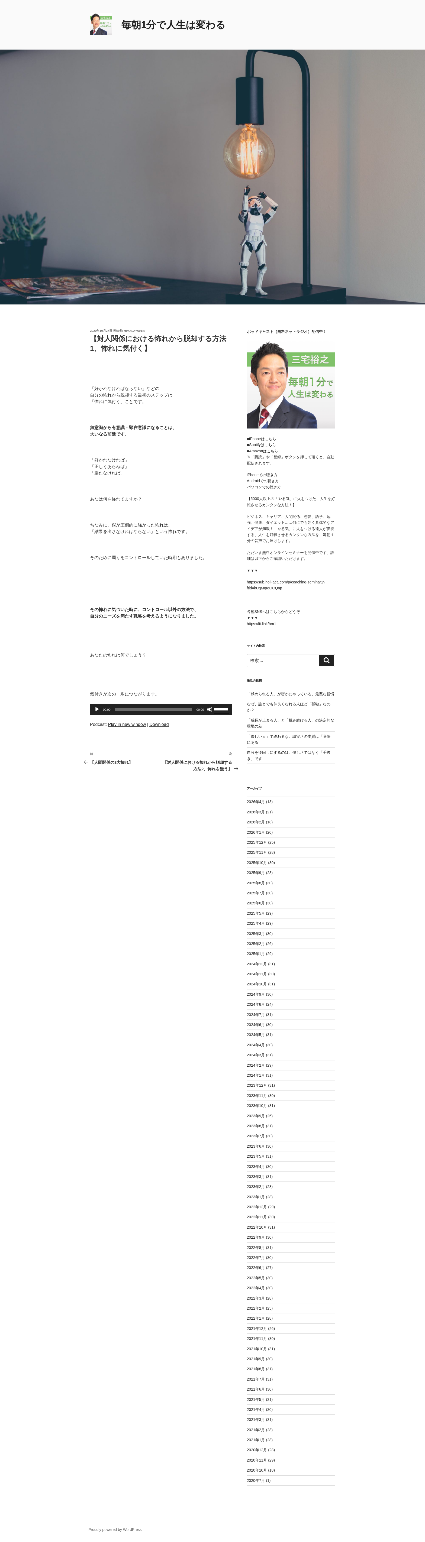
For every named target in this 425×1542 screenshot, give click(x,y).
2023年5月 (256, 1156)
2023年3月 (256, 1176)
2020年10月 (257, 1470)
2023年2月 (256, 1186)
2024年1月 (256, 1075)
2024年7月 (256, 1014)
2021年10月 (257, 1349)
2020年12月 (257, 1450)
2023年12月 (257, 1085)
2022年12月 (257, 1207)
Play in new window (127, 724)
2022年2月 (256, 1308)
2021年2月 (256, 1430)
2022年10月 (257, 1227)
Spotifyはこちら (262, 445)
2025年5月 (256, 913)
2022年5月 (256, 1278)
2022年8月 (256, 1247)
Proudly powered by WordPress (115, 1529)
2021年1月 (256, 1440)
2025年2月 (256, 944)
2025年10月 (257, 863)
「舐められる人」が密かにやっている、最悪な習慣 (290, 694)
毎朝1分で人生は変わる (173, 24)
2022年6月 (256, 1267)
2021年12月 (257, 1328)
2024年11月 (257, 974)
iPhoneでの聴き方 (262, 475)
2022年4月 (256, 1288)
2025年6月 (256, 903)
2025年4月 (256, 923)
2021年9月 (256, 1359)
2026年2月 (256, 822)
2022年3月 (256, 1298)
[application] (161, 709)
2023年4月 (256, 1166)
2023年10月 (257, 1105)
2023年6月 (256, 1146)
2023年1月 (256, 1197)
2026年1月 (256, 832)
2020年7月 (256, 1480)
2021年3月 (256, 1419)
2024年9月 (256, 994)
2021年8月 (256, 1369)
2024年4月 (256, 1045)
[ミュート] (209, 709)
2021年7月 (256, 1379)
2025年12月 (257, 842)
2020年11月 (257, 1460)
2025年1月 (256, 954)
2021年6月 (256, 1389)
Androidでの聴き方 (263, 481)
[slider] (153, 709)
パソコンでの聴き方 (264, 487)
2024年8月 (256, 1004)
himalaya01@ (134, 330)
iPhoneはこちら (262, 439)
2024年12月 (257, 964)
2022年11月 (257, 1217)
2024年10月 (257, 984)
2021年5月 (256, 1399)
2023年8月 (256, 1126)
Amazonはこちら (263, 451)
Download (159, 724)
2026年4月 (256, 802)
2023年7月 (256, 1136)
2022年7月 (256, 1257)
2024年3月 (256, 1055)
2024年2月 (256, 1065)
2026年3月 (256, 812)
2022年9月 (256, 1237)
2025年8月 (256, 883)
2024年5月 (256, 1035)
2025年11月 (257, 852)
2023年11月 (257, 1095)
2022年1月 (256, 1318)
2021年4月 (256, 1409)
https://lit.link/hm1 (261, 624)
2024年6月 (256, 1024)
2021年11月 (257, 1338)
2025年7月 (256, 893)
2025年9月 (256, 873)
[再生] (97, 709)
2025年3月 (256, 933)
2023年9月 (256, 1116)
